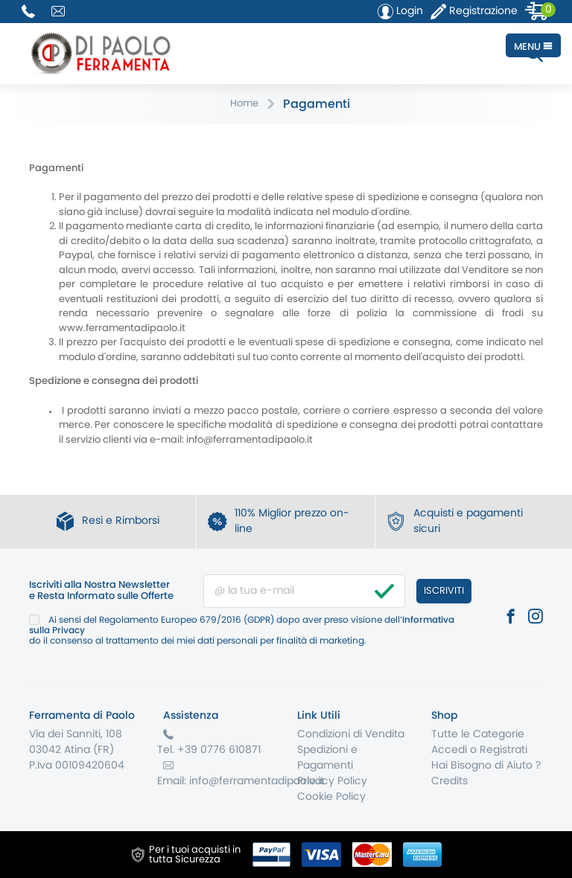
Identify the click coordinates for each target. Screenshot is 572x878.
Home (244, 104)
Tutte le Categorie (477, 734)
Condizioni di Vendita (350, 734)
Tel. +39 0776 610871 (209, 750)
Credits (449, 781)
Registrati (503, 750)
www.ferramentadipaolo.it (122, 328)
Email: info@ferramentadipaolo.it (240, 781)
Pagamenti (316, 104)
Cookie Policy (331, 797)
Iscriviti (444, 591)
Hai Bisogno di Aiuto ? (486, 765)
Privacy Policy (332, 781)
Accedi (449, 750)
